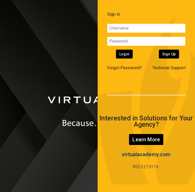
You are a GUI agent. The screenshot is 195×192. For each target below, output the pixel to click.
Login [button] (124, 54)
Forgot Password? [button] (124, 67)
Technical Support (169, 67)
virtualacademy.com (146, 154)
